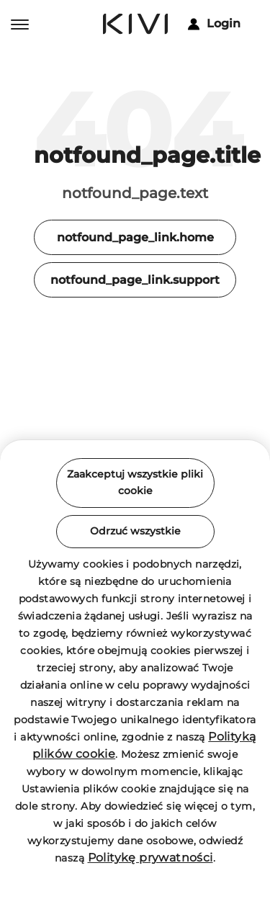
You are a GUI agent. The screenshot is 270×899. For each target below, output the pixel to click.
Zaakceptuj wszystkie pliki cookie (135, 483)
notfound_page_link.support (135, 280)
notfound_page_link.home (135, 237)
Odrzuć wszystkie (135, 530)
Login (214, 23)
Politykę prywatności (150, 857)
